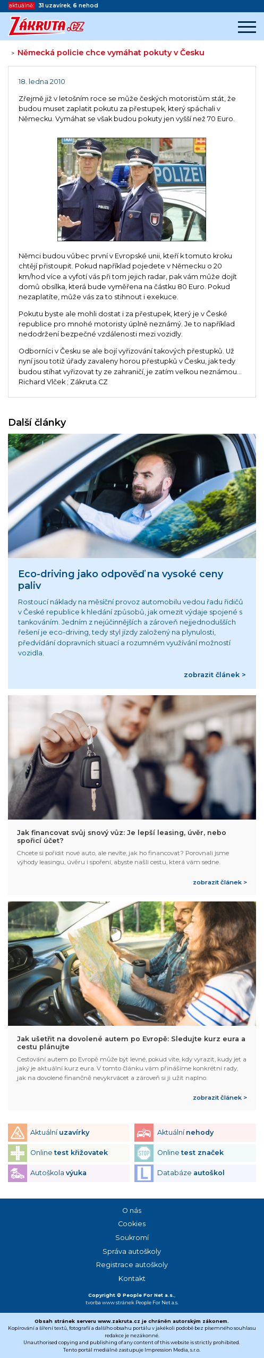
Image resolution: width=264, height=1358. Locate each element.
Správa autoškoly (132, 1251)
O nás (131, 1210)
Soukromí (132, 1238)
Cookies (132, 1224)
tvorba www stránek (110, 1302)
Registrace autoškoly (132, 1265)
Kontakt (132, 1279)
